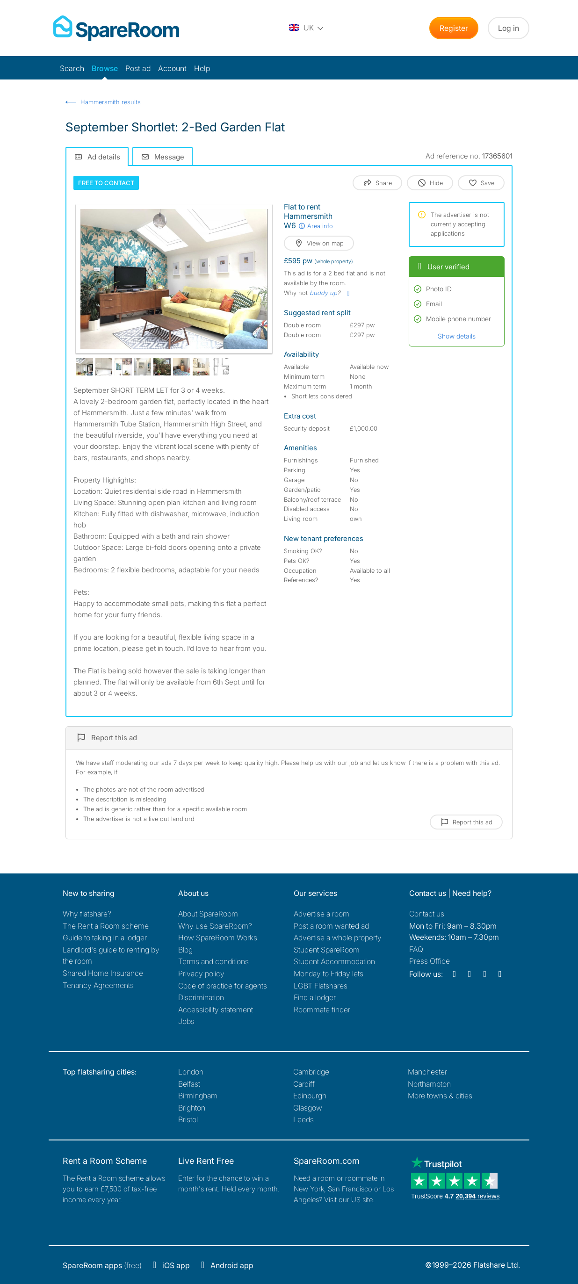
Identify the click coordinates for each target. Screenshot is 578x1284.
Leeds (303, 1119)
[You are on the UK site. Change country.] (307, 28)
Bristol (188, 1119)
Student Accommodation (334, 961)
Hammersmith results (110, 102)
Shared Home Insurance (103, 973)
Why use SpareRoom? (215, 926)
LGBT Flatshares (320, 985)
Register (454, 28)
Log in (508, 28)
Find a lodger (315, 997)
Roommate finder (322, 1009)
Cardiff (304, 1084)
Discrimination (201, 997)
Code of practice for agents (222, 985)
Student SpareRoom (327, 949)
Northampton (429, 1084)
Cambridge (311, 1071)
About (208, 913)
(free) (102, 1265)
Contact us (426, 913)
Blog (185, 949)
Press (429, 961)
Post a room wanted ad (331, 926)
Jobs (186, 1021)
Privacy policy (201, 973)
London (190, 1071)
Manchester (427, 1071)
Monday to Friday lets (328, 973)
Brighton (191, 1107)
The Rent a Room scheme (106, 926)
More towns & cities (440, 1095)
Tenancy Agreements (98, 985)
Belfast (189, 1084)
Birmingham (197, 1095)
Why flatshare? (87, 913)
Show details (457, 336)
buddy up (323, 292)
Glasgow (307, 1107)
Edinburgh (309, 1095)
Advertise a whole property (338, 937)
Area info (315, 226)
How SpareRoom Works (217, 937)
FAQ (416, 949)
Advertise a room (321, 913)
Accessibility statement (215, 1009)
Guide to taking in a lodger (105, 937)
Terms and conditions (213, 961)
